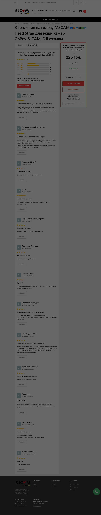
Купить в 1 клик (73, 95)
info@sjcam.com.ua (36, 13)
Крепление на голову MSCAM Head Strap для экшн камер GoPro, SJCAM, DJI (52, 23)
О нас (34, 484)
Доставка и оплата (38, 2)
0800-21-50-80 (40, 10)
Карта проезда (37, 505)
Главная (17, 23)
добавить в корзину (73, 83)
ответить (22, 117)
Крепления (25, 23)
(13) (27, 59)
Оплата (53, 484)
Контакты (27, 2)
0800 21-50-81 (73, 99)
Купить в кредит (73, 89)
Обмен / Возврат (51, 2)
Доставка (54, 487)
